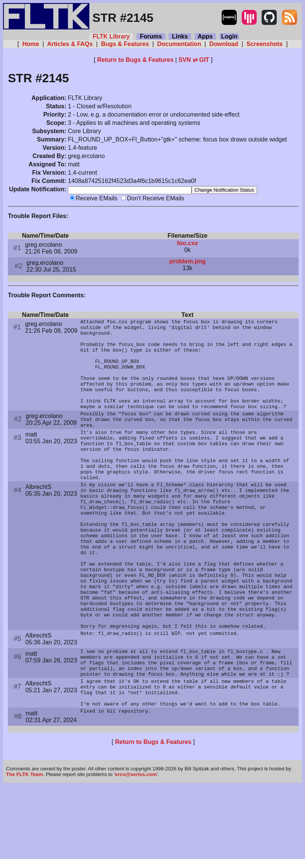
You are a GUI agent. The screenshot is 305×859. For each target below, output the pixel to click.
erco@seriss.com (136, 847)
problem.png (187, 262)
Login (229, 36)
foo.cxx (187, 244)
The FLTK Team (24, 847)
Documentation (179, 44)
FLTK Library (111, 36)
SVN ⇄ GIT (193, 60)
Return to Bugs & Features (135, 60)
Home (31, 44)
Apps (205, 36)
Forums (150, 36)
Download (224, 44)
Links (180, 36)
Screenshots (264, 44)
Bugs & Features (124, 44)
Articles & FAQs (70, 44)
